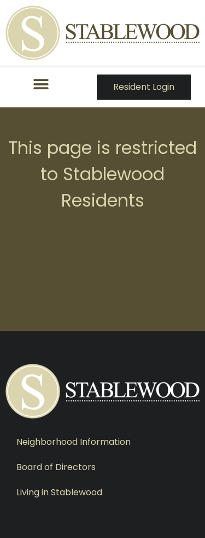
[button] (41, 84)
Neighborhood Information (73, 442)
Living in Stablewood (59, 492)
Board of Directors (56, 467)
